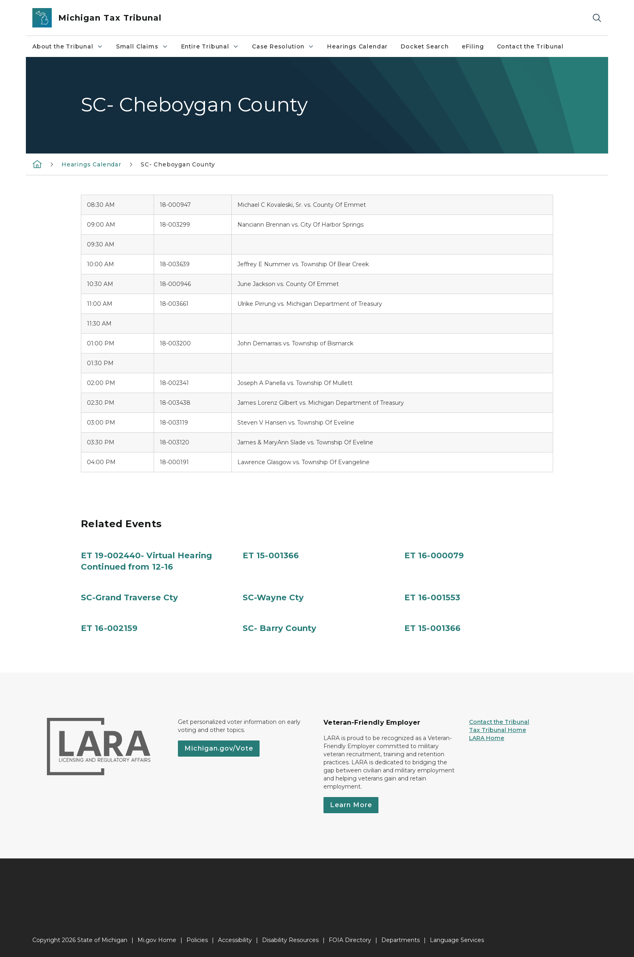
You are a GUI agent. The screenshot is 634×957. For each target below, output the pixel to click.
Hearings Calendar (357, 46)
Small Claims (142, 46)
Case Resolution (283, 46)
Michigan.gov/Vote (218, 748)
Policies (197, 940)
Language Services (457, 940)
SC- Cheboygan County (178, 164)
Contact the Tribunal (530, 46)
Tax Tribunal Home (497, 730)
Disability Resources (290, 940)
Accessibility (235, 940)
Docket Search (425, 46)
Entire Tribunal (210, 46)
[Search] (597, 18)
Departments (400, 940)
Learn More (351, 805)
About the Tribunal (67, 46)
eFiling (473, 46)
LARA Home (486, 738)
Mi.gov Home (156, 940)
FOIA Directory (350, 940)
